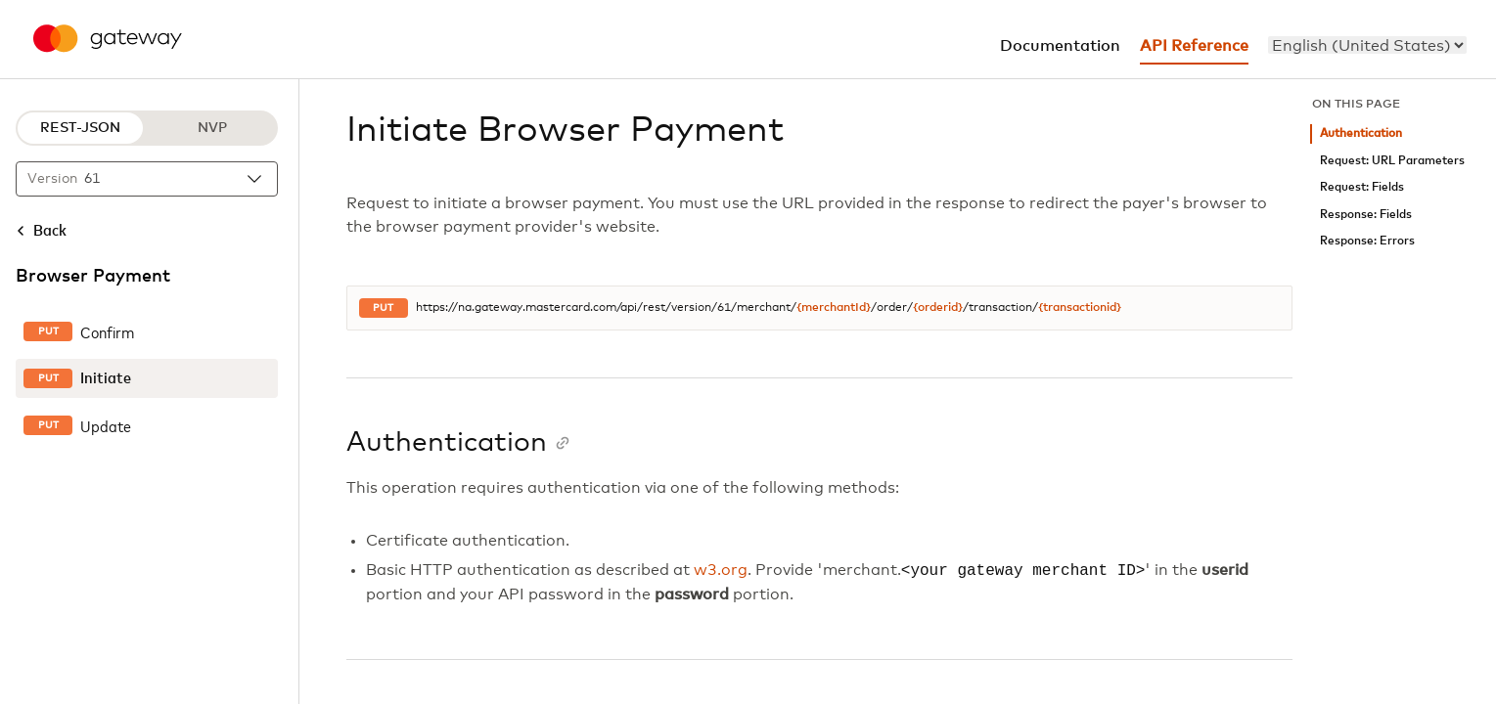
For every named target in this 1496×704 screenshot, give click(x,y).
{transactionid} (1079, 308)
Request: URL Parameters (1392, 160)
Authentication (1361, 133)
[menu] (1367, 45)
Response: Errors (1367, 241)
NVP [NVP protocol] (212, 128)
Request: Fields (1362, 187)
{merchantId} (833, 308)
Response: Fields (1366, 214)
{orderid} (938, 308)
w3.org (721, 571)
